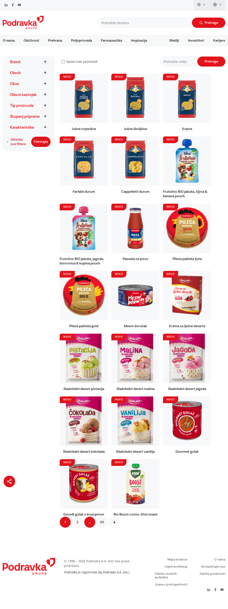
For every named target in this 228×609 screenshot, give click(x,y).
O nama (9, 40)
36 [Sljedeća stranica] (102, 528)
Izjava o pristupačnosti (171, 591)
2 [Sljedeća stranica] (77, 528)
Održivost (31, 40)
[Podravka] (23, 28)
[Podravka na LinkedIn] (6, 5)
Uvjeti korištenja (176, 573)
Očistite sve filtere (16, 148)
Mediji (174, 40)
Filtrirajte (41, 148)
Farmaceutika (111, 40)
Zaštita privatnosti (212, 580)
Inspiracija (139, 40)
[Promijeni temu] (201, 5)
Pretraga (208, 23)
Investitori (196, 40)
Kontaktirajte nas (213, 573)
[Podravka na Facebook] (13, 5)
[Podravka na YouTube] (19, 5)
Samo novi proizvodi (82, 68)
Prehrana (55, 40)
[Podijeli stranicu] (9, 481)
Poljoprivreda (81, 40)
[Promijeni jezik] (217, 5)
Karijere (219, 40)
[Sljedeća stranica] (114, 528)
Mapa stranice (177, 566)
